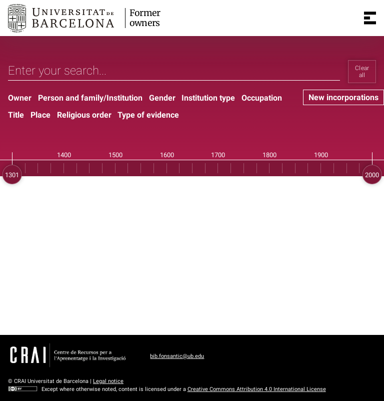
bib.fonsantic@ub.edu (177, 356)
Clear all (362, 72)
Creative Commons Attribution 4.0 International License (257, 389)
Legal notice (108, 381)
